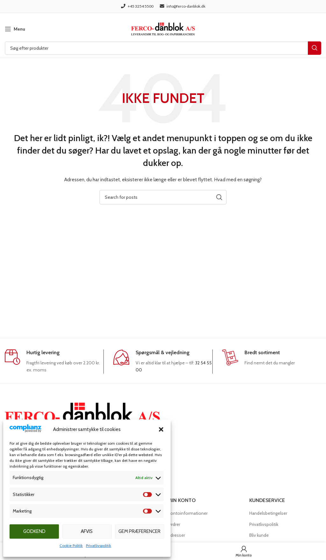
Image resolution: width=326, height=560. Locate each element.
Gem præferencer (139, 531)
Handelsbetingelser (268, 513)
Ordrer (174, 524)
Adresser (176, 535)
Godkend (34, 531)
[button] (161, 429)
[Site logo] (163, 28)
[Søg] (163, 48)
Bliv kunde (259, 535)
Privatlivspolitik (98, 545)
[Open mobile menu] (15, 29)
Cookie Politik (71, 545)
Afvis (87, 531)
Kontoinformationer (188, 513)
